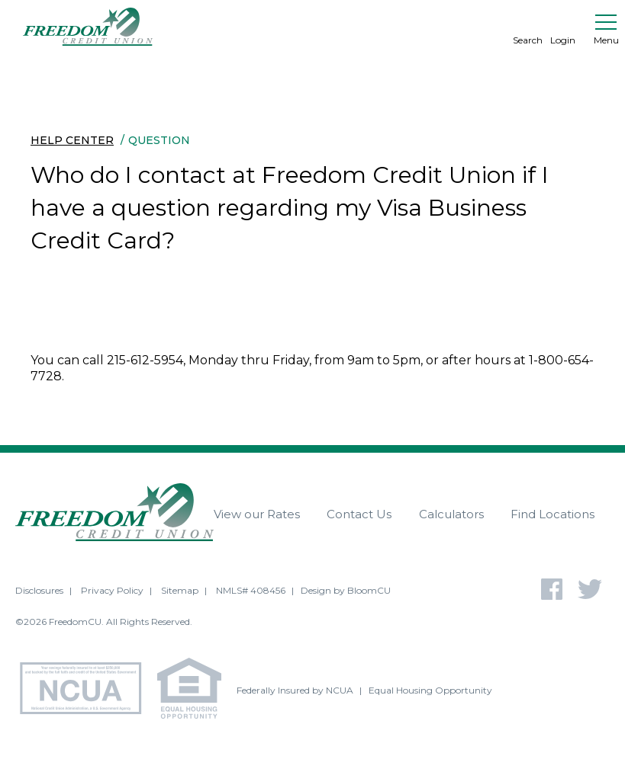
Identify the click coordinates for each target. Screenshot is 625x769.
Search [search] (528, 27)
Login (562, 27)
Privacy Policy (112, 590)
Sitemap (179, 590)
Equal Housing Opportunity (430, 690)
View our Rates (257, 514)
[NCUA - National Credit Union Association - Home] (86, 690)
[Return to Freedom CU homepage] (87, 26)
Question (159, 140)
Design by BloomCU (346, 590)
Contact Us (359, 514)
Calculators (451, 514)
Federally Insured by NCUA (295, 690)
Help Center (72, 140)
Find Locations (552, 514)
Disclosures (39, 590)
